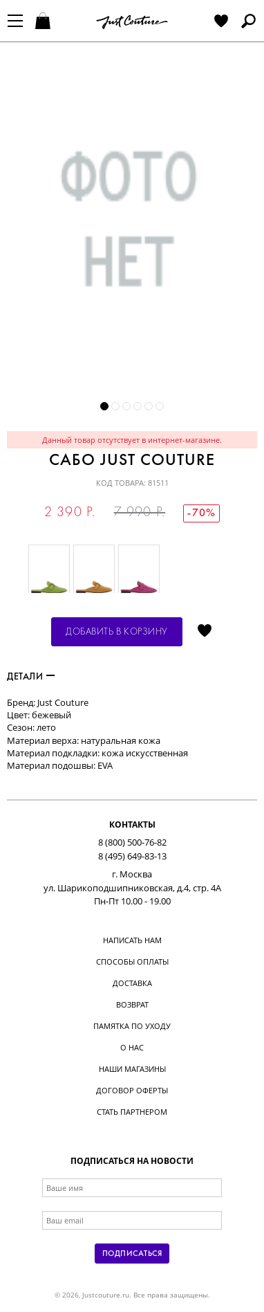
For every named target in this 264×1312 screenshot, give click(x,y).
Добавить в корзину (117, 632)
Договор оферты (132, 1090)
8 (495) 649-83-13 (132, 856)
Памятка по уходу (132, 1026)
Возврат (132, 1004)
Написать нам (132, 940)
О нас (132, 1047)
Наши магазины (132, 1069)
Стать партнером (132, 1111)
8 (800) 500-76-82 (132, 842)
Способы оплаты (132, 961)
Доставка (132, 983)
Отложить (204, 632)
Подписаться (132, 1254)
